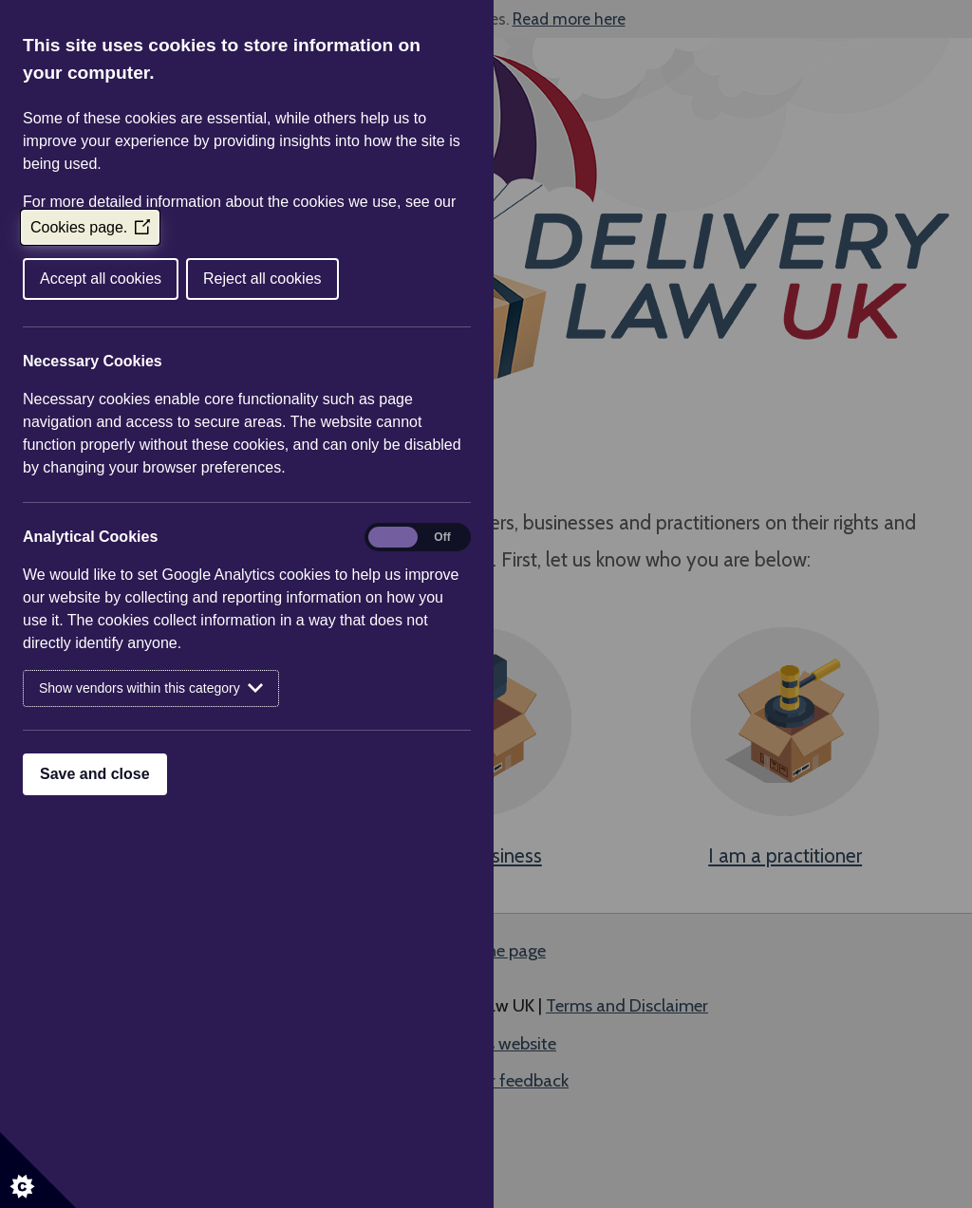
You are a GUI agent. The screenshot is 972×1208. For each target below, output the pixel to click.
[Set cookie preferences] (38, 1170)
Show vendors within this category (151, 688)
